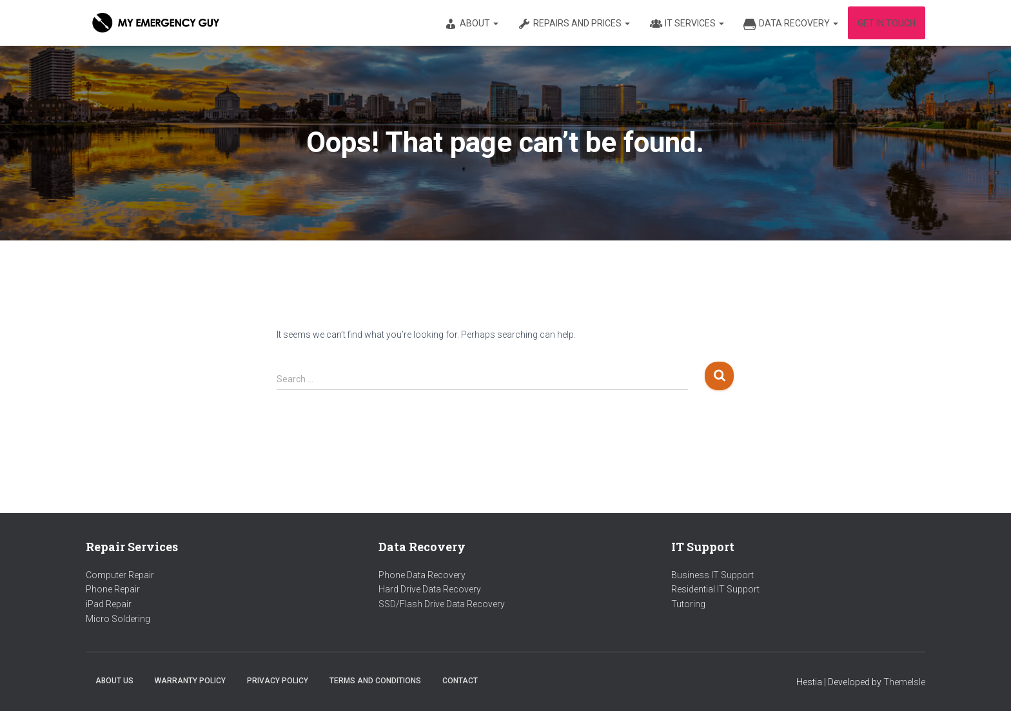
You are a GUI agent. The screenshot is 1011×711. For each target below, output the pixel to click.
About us (114, 680)
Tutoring (688, 604)
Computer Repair (120, 575)
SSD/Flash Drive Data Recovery (441, 604)
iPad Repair (109, 604)
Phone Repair (113, 589)
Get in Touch (887, 23)
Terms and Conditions (375, 680)
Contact (460, 680)
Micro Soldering (118, 619)
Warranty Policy (190, 680)
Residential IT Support (715, 589)
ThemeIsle (904, 682)
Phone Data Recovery (422, 575)
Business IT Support (712, 575)
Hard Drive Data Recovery (429, 589)
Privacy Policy (277, 680)
